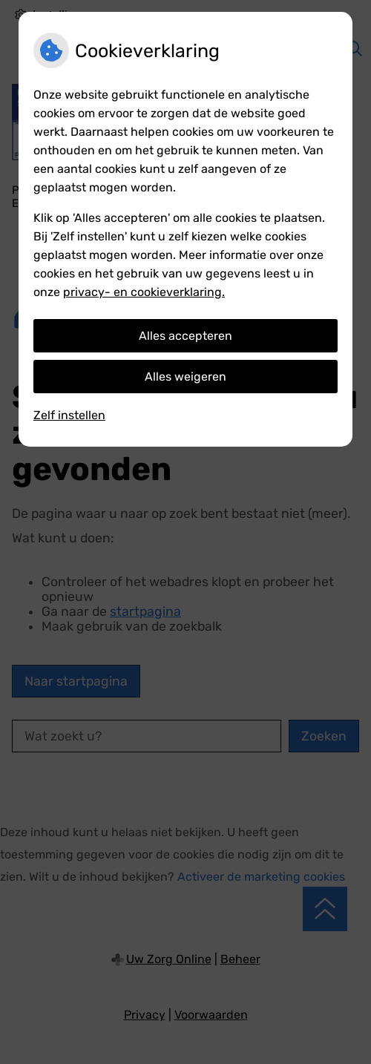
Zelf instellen (69, 415)
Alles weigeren (185, 377)
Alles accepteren (185, 336)
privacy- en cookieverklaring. (144, 292)
